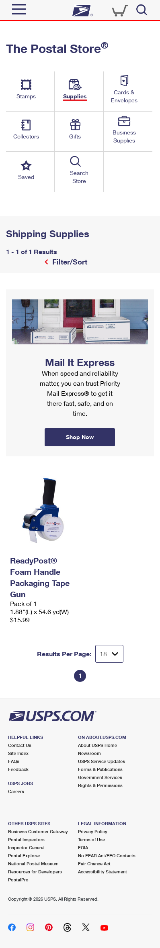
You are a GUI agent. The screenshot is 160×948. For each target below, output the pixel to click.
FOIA (83, 847)
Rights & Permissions (100, 785)
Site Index (18, 753)
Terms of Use (91, 839)
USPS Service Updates (101, 761)
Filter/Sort (68, 261)
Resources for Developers (35, 871)
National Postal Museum (33, 863)
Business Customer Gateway (38, 831)
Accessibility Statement (102, 871)
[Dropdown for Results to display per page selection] (109, 654)
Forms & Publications (100, 769)
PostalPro (18, 879)
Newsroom (89, 753)
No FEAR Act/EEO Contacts (106, 855)
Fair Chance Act (94, 863)
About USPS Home (97, 745)
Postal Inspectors (26, 839)
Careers (16, 791)
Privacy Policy (92, 831)
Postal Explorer (24, 855)
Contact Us (19, 745)
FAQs (13, 761)
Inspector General (26, 847)
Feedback (18, 769)
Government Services (100, 777)
